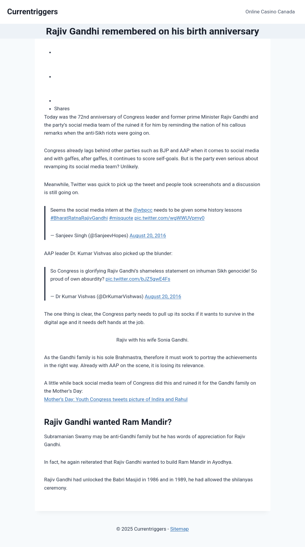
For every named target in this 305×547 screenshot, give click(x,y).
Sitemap (179, 529)
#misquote (121, 218)
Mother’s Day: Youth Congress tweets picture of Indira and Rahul (116, 399)
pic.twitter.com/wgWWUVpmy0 (170, 218)
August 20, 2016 (147, 235)
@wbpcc (143, 210)
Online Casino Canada (270, 12)
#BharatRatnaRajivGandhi (79, 218)
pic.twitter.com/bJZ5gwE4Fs (138, 279)
